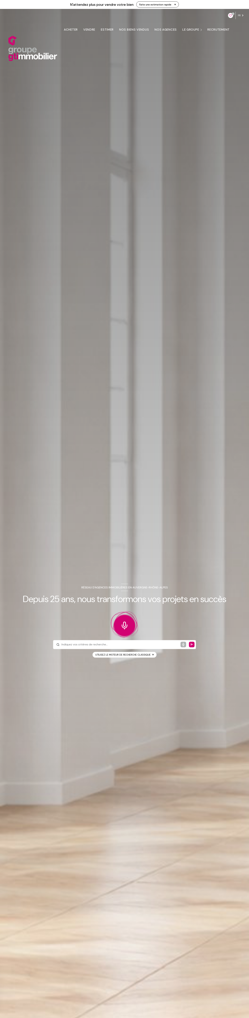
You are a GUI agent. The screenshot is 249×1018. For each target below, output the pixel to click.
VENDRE (89, 29)
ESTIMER (107, 29)
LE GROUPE (190, 29)
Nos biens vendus (134, 29)
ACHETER (71, 29)
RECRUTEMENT (218, 29)
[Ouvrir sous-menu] (202, 30)
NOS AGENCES (166, 29)
